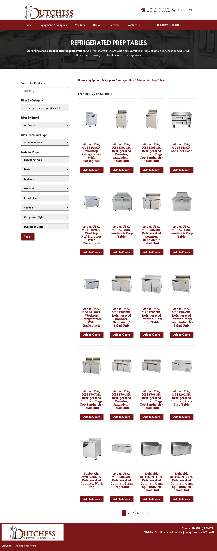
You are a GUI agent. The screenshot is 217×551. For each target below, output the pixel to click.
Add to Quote (91, 170)
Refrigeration (125, 80)
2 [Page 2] (128, 513)
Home (28, 25)
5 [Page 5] (143, 513)
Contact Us (134, 25)
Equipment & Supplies (53, 25)
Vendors (80, 25)
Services (114, 25)
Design (97, 25)
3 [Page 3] (133, 513)
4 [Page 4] (138, 513)
